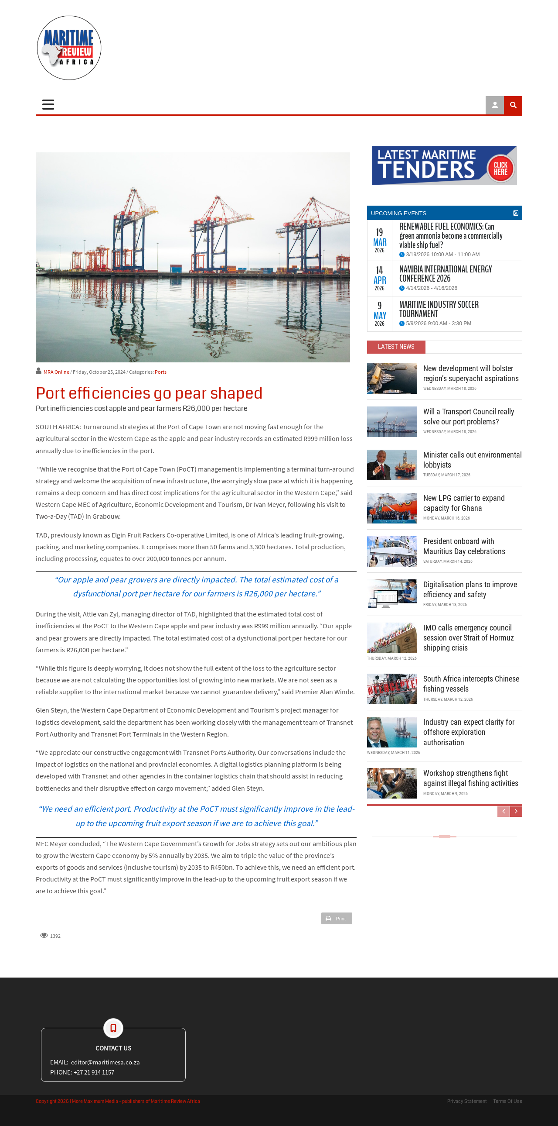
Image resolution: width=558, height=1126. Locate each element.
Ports (161, 371)
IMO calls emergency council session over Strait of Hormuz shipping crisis (468, 638)
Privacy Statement (467, 1101)
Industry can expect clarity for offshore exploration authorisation (468, 732)
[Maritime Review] (101, 48)
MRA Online (56, 371)
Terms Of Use (507, 1101)
